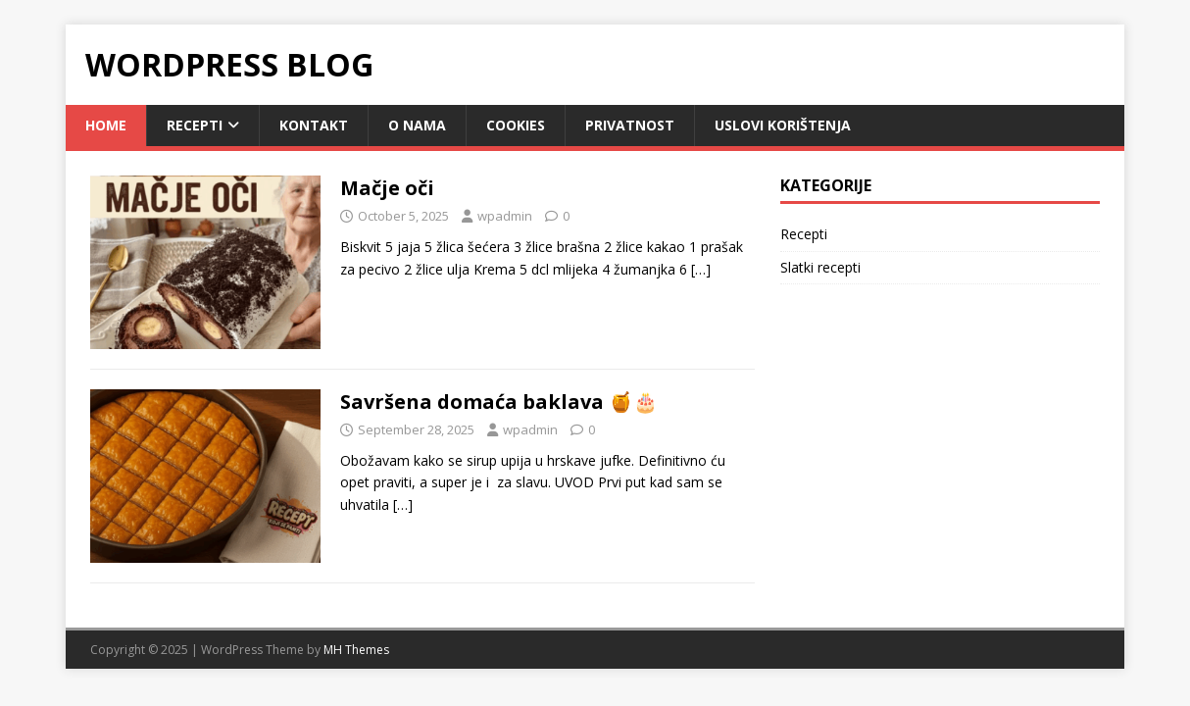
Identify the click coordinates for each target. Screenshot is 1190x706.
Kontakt (313, 125)
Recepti (195, 125)
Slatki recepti (820, 267)
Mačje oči (387, 188)
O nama (417, 125)
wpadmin (504, 216)
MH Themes (356, 649)
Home (105, 125)
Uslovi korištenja (783, 125)
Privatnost (629, 125)
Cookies (515, 125)
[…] (701, 269)
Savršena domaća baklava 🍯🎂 (499, 401)
